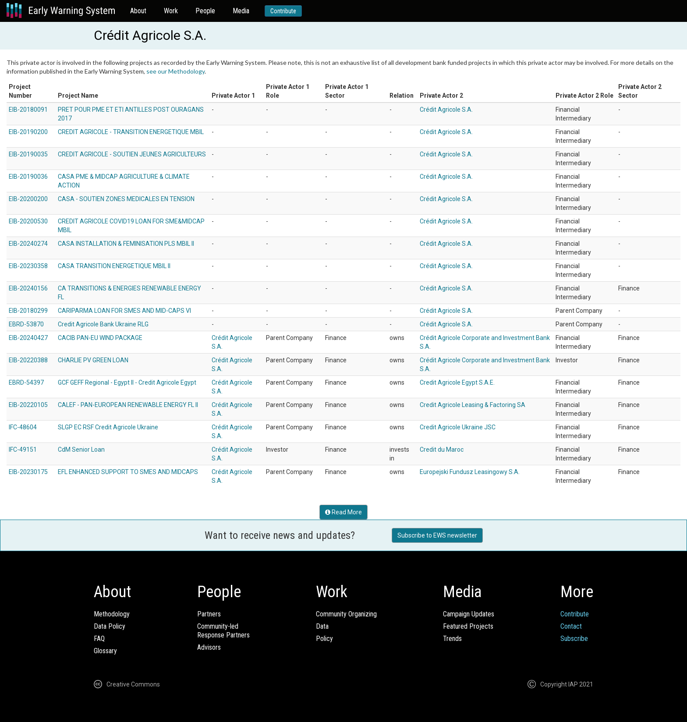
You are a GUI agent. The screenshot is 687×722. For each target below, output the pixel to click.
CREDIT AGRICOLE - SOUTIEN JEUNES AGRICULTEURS (132, 154)
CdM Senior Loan (81, 449)
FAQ (99, 638)
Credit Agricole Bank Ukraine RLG (103, 324)
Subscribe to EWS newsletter (437, 535)
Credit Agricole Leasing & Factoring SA (472, 404)
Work (171, 11)
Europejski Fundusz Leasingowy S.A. (470, 471)
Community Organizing (346, 614)
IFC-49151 (23, 449)
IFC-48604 (23, 427)
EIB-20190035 (28, 154)
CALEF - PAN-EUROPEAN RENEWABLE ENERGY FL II (128, 404)
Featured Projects (468, 626)
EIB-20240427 (28, 337)
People (205, 11)
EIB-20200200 (28, 198)
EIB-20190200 (28, 131)
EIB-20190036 (28, 176)
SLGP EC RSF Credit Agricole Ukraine (108, 427)
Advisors (209, 647)
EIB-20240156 (28, 288)
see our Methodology (175, 71)
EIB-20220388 (28, 360)
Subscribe (574, 638)
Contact (571, 626)
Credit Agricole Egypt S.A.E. (457, 382)
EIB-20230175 (28, 471)
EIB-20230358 (28, 265)
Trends (452, 638)
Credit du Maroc (442, 449)
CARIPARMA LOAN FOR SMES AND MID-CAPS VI (124, 310)
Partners (209, 614)
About (138, 11)
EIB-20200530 (28, 221)
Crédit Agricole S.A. (446, 109)
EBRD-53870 (26, 324)
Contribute (283, 10)
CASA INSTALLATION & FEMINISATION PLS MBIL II (126, 243)
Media (241, 11)
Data (322, 626)
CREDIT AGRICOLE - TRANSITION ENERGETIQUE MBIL (131, 131)
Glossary (105, 651)
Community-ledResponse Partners (223, 630)
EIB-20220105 (28, 404)
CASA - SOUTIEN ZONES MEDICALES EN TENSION (126, 198)
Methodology (112, 614)
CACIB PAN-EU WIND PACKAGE (100, 337)
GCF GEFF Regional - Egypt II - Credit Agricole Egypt (127, 382)
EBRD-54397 (26, 382)
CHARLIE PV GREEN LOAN (93, 360)
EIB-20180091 (28, 109)
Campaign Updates (468, 614)
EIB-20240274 (28, 243)
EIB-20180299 (28, 310)
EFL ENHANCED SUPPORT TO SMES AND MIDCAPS (128, 471)
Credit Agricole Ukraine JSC (458, 427)
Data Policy (109, 626)
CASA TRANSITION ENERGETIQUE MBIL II (114, 265)
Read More (343, 512)
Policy (324, 638)
